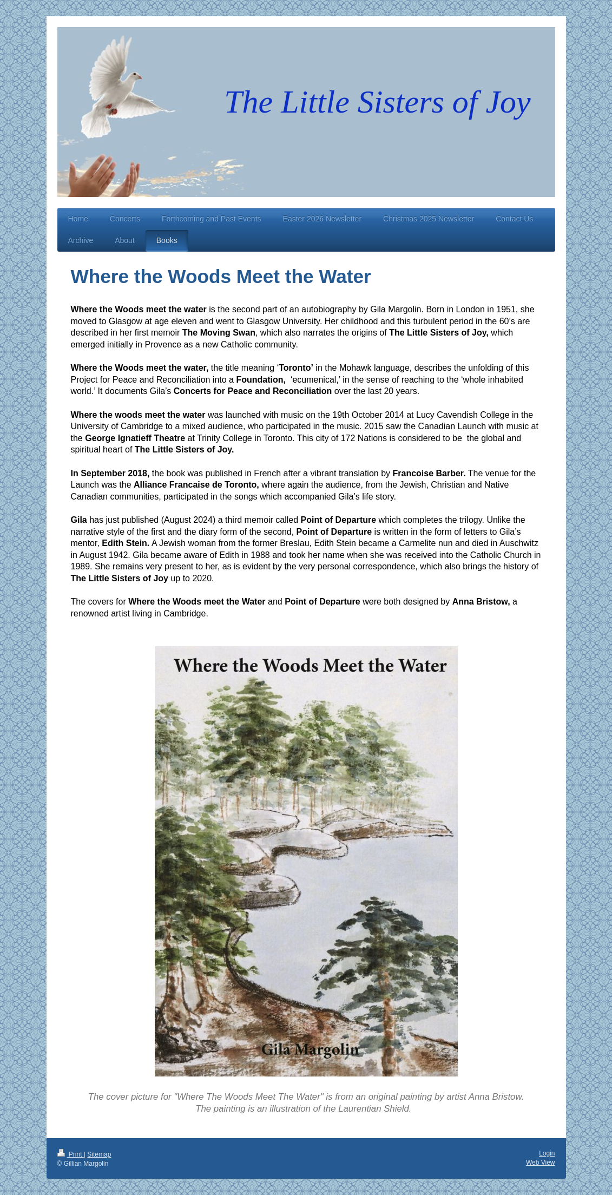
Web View (540, 1162)
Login (547, 1153)
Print (70, 1154)
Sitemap (99, 1154)
